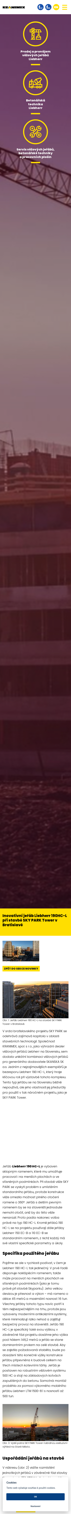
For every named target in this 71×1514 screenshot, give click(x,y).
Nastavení (35, 1506)
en (56, 7)
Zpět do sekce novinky (21, 969)
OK (35, 1496)
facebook (40, 7)
